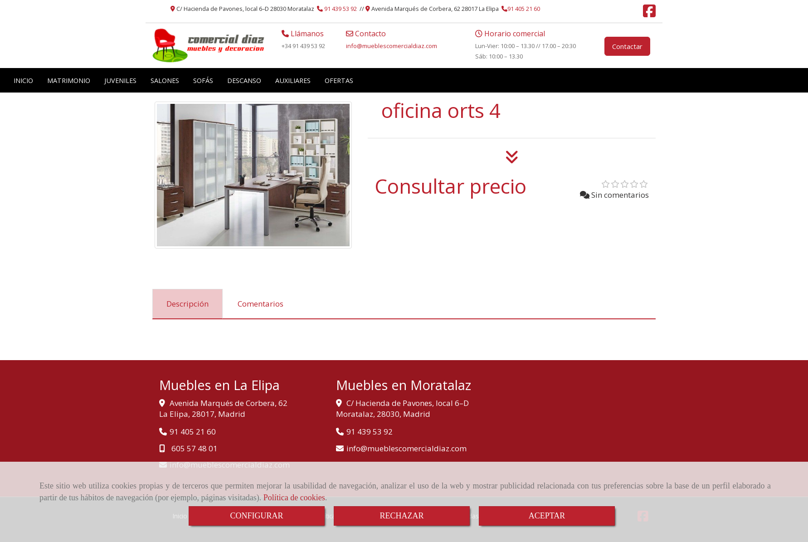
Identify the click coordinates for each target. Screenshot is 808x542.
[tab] (187, 304)
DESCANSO (244, 80)
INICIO (23, 80)
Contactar (627, 46)
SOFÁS (203, 80)
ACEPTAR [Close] (547, 515)
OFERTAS (339, 80)
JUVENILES (120, 80)
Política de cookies (294, 497)
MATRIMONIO (68, 80)
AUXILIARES (293, 80)
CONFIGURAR (256, 515)
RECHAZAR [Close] (401, 515)
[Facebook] (649, 14)
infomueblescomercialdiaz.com (391, 46)
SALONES (165, 80)
